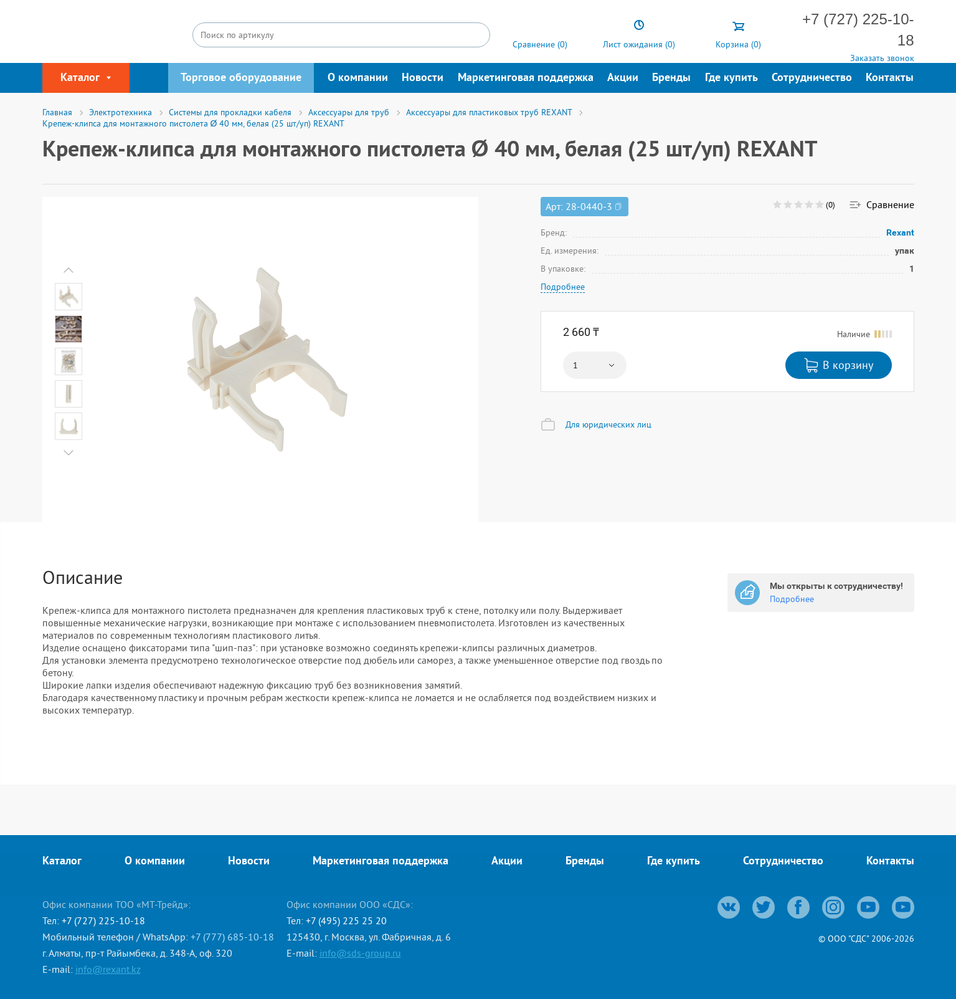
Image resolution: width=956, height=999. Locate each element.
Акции (622, 78)
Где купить (731, 78)
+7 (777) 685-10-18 (232, 936)
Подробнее (563, 286)
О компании (358, 78)
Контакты (890, 78)
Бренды (671, 78)
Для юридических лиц (608, 424)
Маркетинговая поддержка (526, 78)
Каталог (62, 861)
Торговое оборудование (241, 78)
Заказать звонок (882, 58)
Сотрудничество (812, 78)
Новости (422, 78)
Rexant (900, 232)
